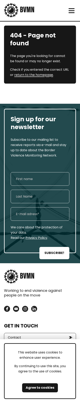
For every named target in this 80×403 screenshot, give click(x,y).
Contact (14, 337)
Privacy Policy (36, 237)
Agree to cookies (40, 387)
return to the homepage (33, 75)
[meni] (71, 10)
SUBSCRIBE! (54, 253)
